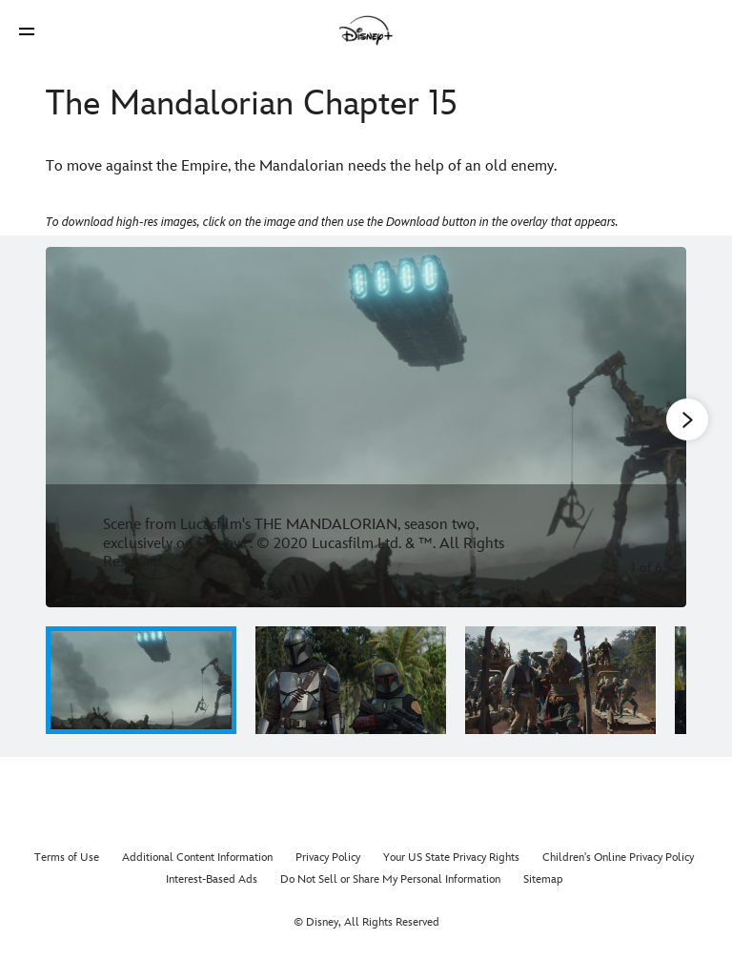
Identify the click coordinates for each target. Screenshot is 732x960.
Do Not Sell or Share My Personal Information (390, 879)
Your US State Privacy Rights (451, 857)
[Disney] (366, 30)
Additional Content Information (197, 857)
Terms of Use (66, 857)
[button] (26, 31)
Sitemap (543, 879)
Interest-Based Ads (211, 879)
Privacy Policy (327, 857)
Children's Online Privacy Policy (618, 857)
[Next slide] (657, 427)
